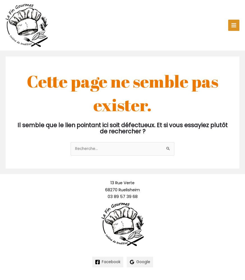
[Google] (140, 262)
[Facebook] (107, 262)
